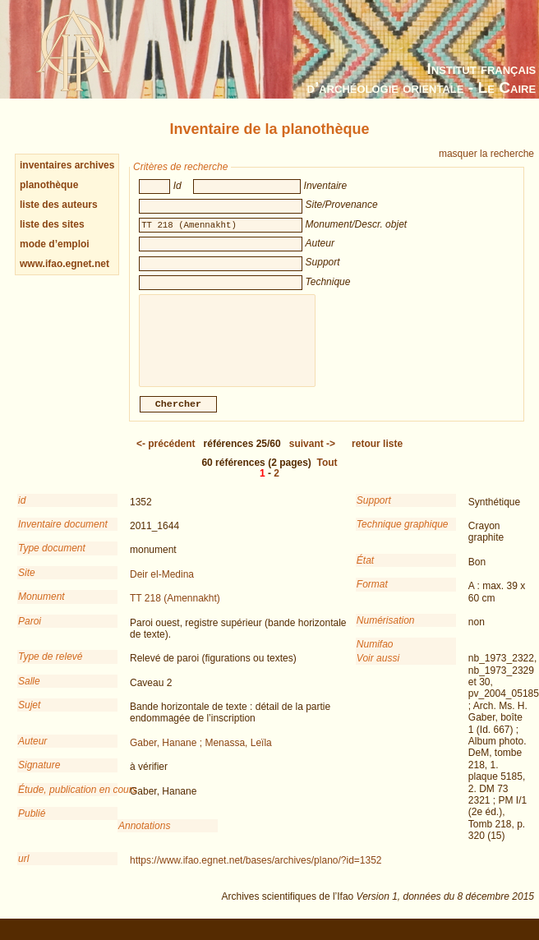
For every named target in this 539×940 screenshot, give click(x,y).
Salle (29, 692)
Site (26, 584)
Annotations (144, 837)
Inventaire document (63, 535)
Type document (51, 559)
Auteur (32, 752)
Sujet (29, 716)
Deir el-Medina (162, 586)
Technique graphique (403, 535)
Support (374, 512)
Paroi (29, 632)
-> (312, 455)
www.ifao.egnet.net (64, 264)
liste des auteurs (59, 204)
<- (166, 455)
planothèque (49, 185)
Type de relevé (50, 668)
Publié (31, 825)
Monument (41, 608)
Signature (39, 776)
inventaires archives (67, 165)
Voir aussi (378, 669)
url (23, 870)
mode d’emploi (55, 244)
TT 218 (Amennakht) (175, 609)
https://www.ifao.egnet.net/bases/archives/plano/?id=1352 (256, 872)
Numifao (375, 655)
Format (372, 595)
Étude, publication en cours (67, 801)
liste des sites (52, 224)
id (21, 512)
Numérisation (386, 632)
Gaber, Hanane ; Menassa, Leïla (201, 754)
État (365, 572)
